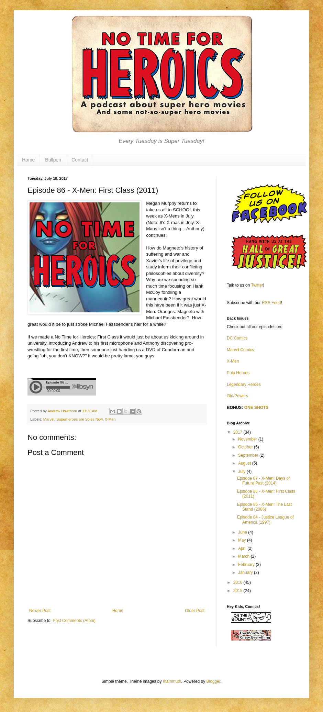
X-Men (110, 419)
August (245, 463)
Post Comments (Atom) (74, 620)
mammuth (172, 681)
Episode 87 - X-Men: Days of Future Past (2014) (263, 481)
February (247, 564)
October (246, 447)
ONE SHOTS (256, 407)
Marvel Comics (240, 349)
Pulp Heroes (238, 372)
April (242, 548)
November (248, 439)
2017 (238, 432)
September (248, 455)
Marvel (48, 419)
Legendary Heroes (244, 384)
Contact (79, 160)
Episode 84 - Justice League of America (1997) (265, 519)
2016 (238, 582)
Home (28, 160)
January (246, 572)
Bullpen (53, 160)
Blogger (214, 681)
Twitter (257, 285)
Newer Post (40, 610)
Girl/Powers (237, 395)
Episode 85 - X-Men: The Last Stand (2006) (264, 507)
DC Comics (237, 338)
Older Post (194, 610)
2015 (238, 590)
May (242, 540)
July (242, 471)
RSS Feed (271, 302)
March (244, 556)
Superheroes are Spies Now (79, 419)
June (243, 532)
